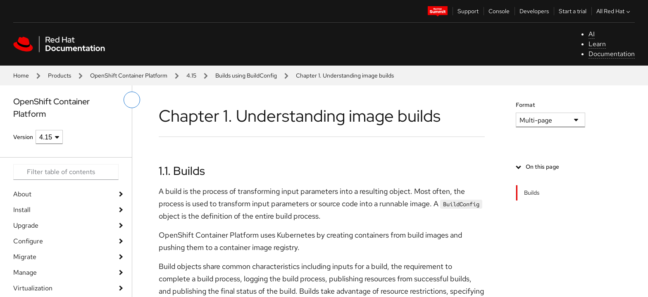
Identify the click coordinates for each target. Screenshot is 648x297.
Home (21, 75)
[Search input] (66, 172)
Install (22, 209)
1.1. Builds (182, 171)
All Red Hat (614, 11)
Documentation (611, 54)
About (22, 194)
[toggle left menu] (132, 100)
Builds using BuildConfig (246, 75)
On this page (542, 166)
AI (591, 34)
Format (525, 104)
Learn (597, 44)
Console (499, 11)
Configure (28, 241)
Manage (25, 272)
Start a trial (572, 11)
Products (59, 75)
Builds (531, 192)
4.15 (191, 75)
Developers (534, 11)
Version (23, 137)
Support (468, 11)
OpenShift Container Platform (128, 75)
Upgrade (25, 225)
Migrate (24, 256)
